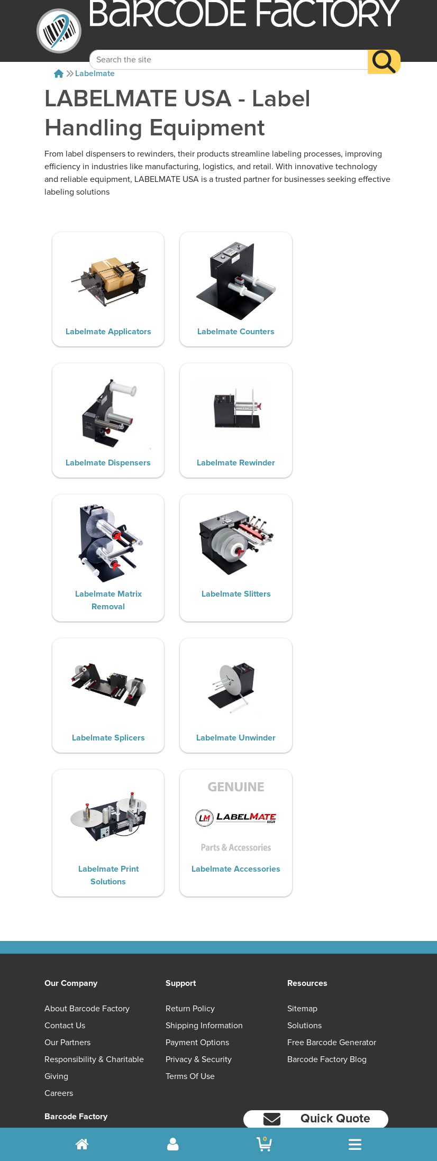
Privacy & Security (199, 953)
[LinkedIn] (367, 1040)
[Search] (384, 50)
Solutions (304, 920)
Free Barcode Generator (331, 937)
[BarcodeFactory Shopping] (264, 1144)
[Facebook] (316, 1038)
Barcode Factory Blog (327, 953)
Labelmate (95, 73)
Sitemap (302, 903)
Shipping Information (204, 920)
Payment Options (197, 937)
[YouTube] (265, 1040)
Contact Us (64, 920)
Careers (58, 987)
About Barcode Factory (87, 903)
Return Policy (190, 903)
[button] (315, 1013)
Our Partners (67, 937)
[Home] (59, 73)
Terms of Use (190, 970)
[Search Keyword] (228, 48)
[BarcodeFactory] (59, 30)
